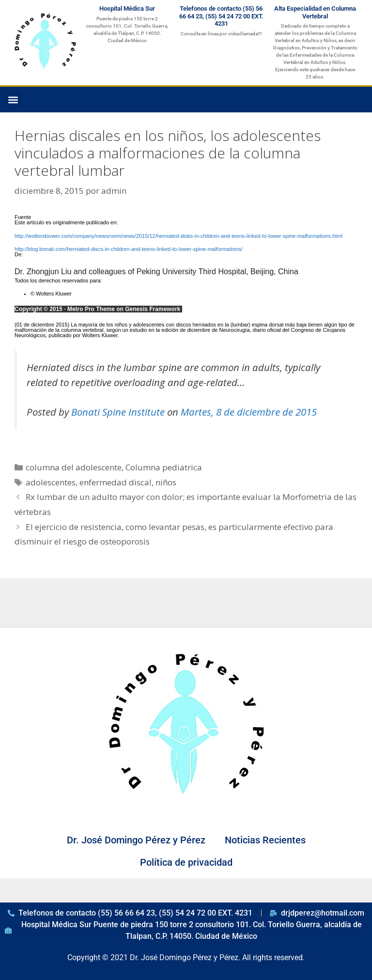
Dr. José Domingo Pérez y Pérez (136, 840)
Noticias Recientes (265, 840)
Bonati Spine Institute (118, 412)
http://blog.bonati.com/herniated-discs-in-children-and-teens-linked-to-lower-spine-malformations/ (129, 249)
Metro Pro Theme (91, 309)
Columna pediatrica (163, 467)
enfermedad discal (115, 482)
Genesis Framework (152, 309)
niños (165, 482)
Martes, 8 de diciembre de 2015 (249, 412)
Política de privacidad (186, 862)
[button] (13, 100)
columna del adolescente (74, 467)
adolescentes (51, 482)
